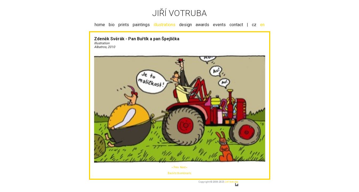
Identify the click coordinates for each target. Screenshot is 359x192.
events (219, 24)
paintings (141, 24)
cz (254, 24)
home (100, 24)
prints (123, 24)
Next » (183, 167)
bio (112, 24)
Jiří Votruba (231, 181)
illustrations (164, 24)
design (185, 24)
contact (236, 24)
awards (202, 24)
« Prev (175, 167)
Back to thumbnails (179, 173)
